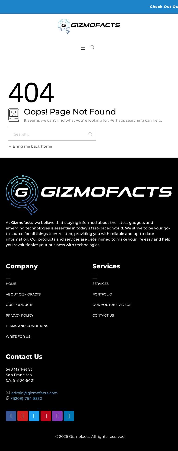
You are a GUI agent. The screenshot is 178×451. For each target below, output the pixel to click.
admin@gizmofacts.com (34, 393)
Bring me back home (30, 146)
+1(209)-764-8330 (26, 398)
